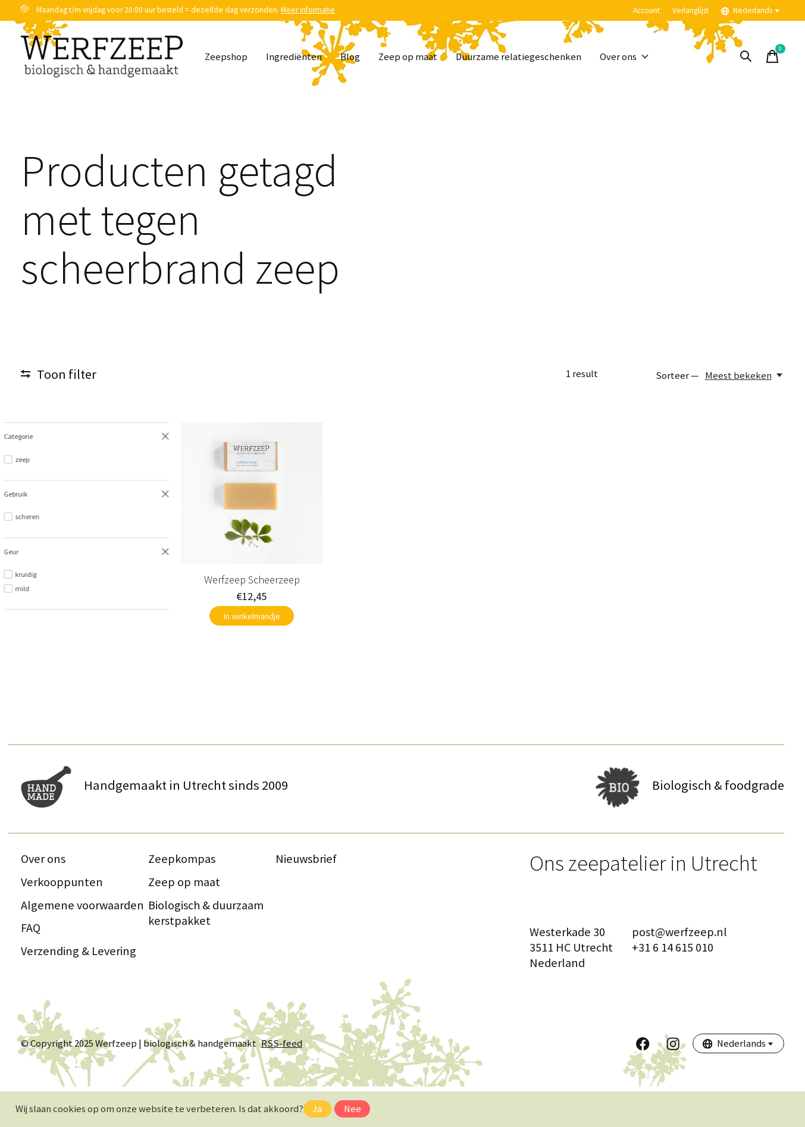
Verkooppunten (62, 922)
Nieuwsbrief (306, 899)
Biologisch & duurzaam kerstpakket (206, 952)
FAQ (30, 968)
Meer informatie (308, 10)
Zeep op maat (407, 57)
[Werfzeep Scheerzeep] (111, 513)
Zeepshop (226, 57)
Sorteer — (677, 375)
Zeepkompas (181, 899)
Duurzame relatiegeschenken (518, 57)
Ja (317, 1109)
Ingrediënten (294, 57)
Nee (352, 1109)
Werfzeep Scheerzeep (111, 619)
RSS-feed (281, 1084)
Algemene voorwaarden (82, 945)
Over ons (624, 57)
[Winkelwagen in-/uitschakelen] (772, 56)
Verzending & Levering (78, 991)
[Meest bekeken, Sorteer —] (744, 375)
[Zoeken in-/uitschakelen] (746, 56)
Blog (350, 57)
